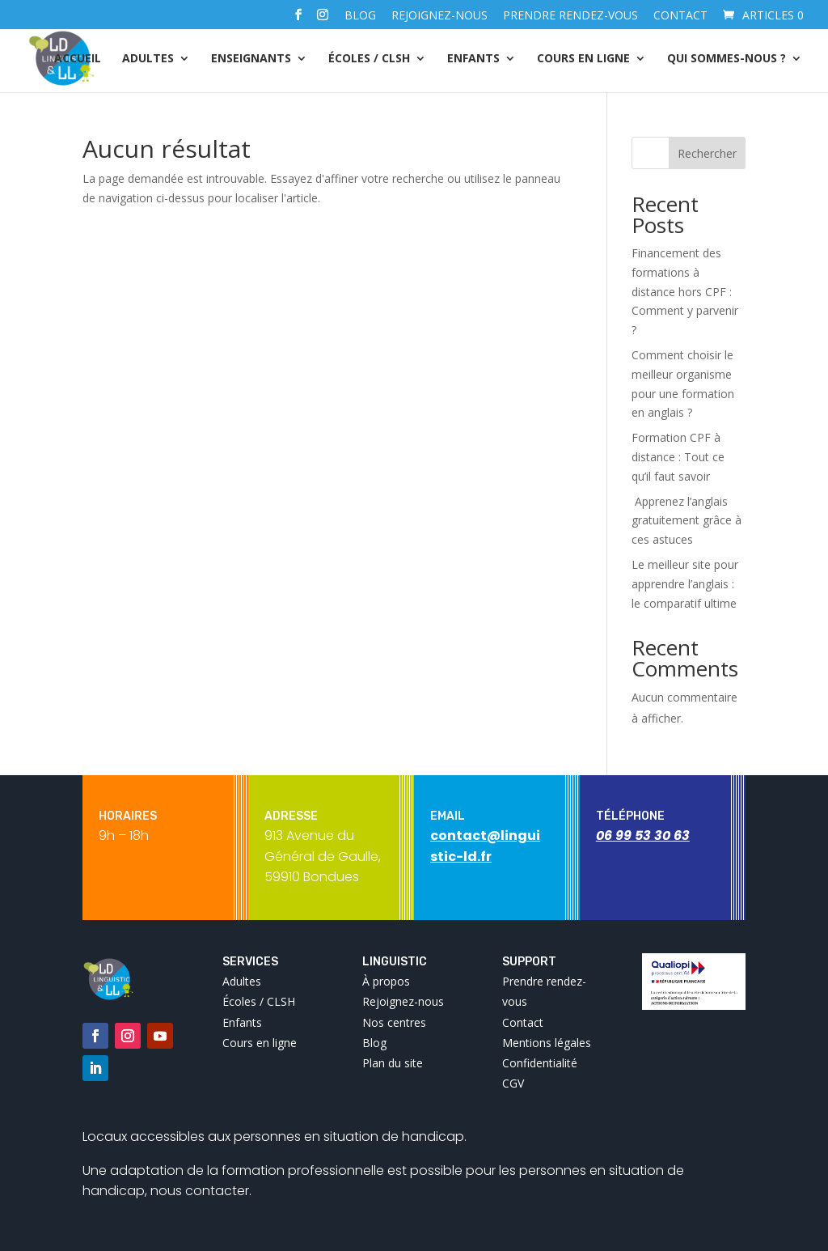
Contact (680, 16)
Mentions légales (546, 1042)
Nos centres (394, 1022)
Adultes (148, 59)
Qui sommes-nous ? (726, 59)
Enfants (473, 59)
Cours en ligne (583, 59)
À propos (386, 981)
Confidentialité (539, 1063)
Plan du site (392, 1063)
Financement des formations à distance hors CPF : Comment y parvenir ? (685, 291)
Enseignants (251, 59)
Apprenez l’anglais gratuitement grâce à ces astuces (686, 521)
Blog (360, 16)
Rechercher (707, 153)
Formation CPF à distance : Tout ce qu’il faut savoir (678, 457)
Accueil (77, 59)
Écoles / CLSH (369, 59)
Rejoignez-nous (439, 16)
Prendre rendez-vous (570, 16)
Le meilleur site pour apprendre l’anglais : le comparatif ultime (685, 584)
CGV (513, 1083)
